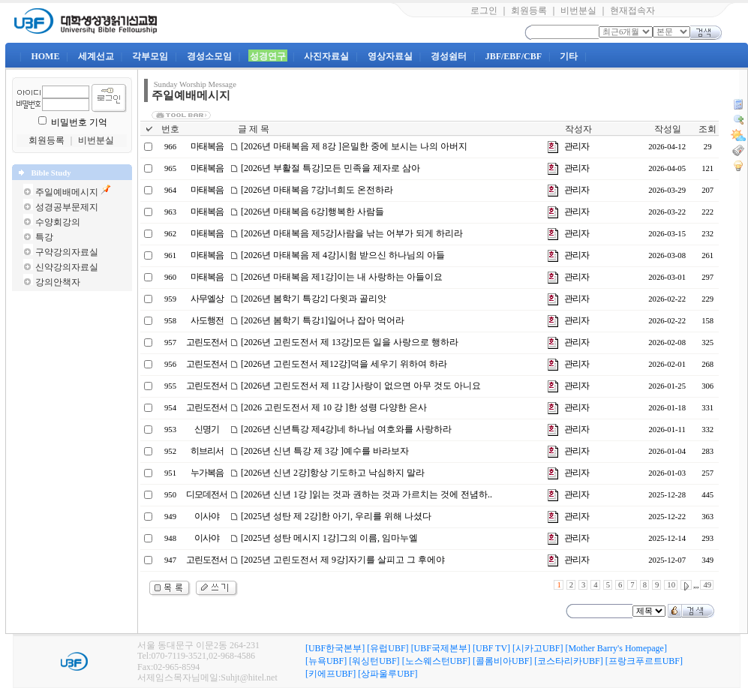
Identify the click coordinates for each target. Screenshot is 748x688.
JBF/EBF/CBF (513, 56)
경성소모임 (209, 56)
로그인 (483, 10)
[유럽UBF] (387, 648)
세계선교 (96, 56)
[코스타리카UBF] (568, 661)
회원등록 (529, 10)
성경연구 (268, 56)
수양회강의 (57, 222)
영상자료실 (390, 56)
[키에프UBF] (330, 673)
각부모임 (150, 56)
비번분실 (578, 10)
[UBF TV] (491, 648)
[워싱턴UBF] (374, 661)
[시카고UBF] (537, 648)
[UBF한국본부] (335, 648)
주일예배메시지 (66, 192)
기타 (569, 56)
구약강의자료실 (66, 252)
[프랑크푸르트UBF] (644, 661)
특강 (44, 237)
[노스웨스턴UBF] (436, 661)
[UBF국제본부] (440, 648)
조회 (707, 129)
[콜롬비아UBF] (502, 661)
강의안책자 (57, 282)
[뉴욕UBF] (326, 661)
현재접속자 (632, 10)
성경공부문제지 (66, 207)
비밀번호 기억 (79, 122)
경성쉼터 (449, 56)
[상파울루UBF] (387, 673)
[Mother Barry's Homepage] (615, 648)
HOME (45, 56)
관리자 (576, 146)
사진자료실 (326, 56)
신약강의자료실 (66, 267)
